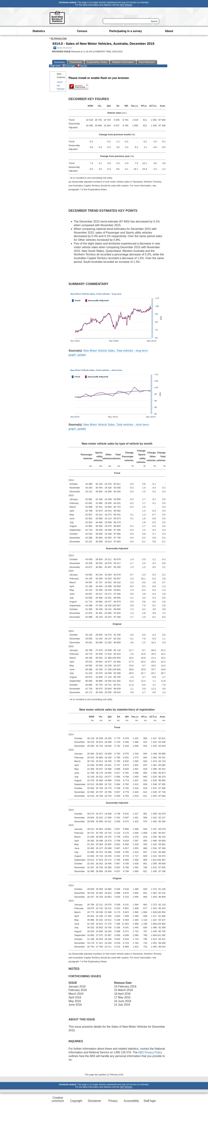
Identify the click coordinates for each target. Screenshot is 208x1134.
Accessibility (131, 1100)
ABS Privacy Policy (150, 1052)
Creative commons (58, 1099)
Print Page (68, 66)
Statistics (38, 31)
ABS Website (126, 5)
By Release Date (59, 38)
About (169, 31)
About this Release (61, 85)
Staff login (149, 1100)
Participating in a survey (125, 31)
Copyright (76, 1100)
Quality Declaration (62, 48)
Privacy (113, 1100)
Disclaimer (94, 1100)
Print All (82, 66)
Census (82, 31)
